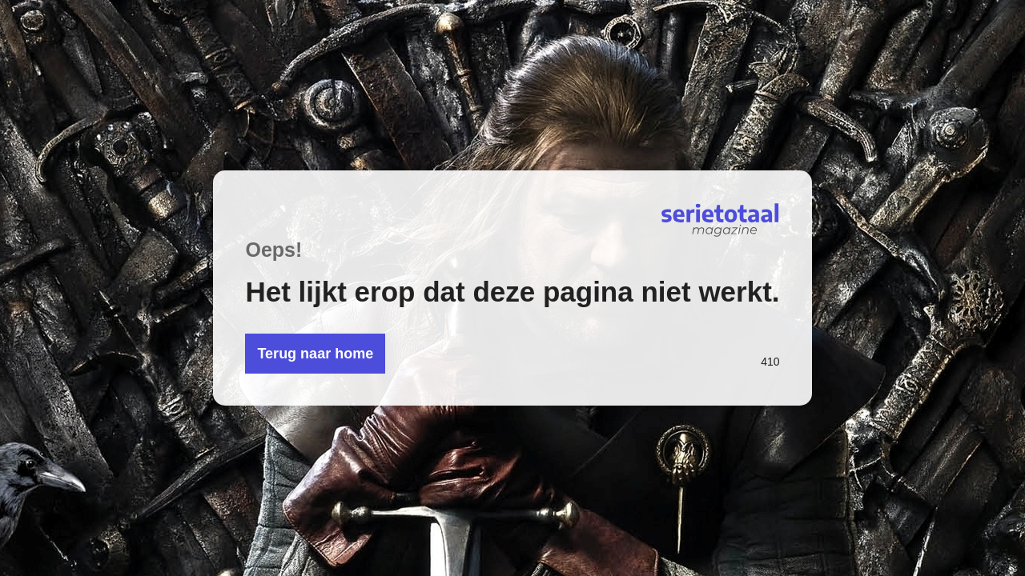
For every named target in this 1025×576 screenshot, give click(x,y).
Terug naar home (315, 354)
